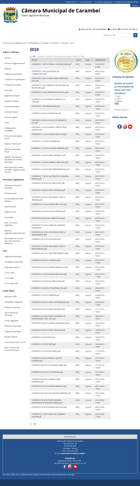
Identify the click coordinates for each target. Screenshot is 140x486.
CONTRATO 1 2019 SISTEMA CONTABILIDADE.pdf (51, 64)
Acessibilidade (101, 29)
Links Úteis (8, 290)
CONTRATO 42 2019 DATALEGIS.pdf (46, 351)
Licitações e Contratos (50, 43)
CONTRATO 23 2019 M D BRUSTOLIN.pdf (48, 218)
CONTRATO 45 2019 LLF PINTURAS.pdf (47, 372)
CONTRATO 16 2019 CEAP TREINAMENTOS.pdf (50, 169)
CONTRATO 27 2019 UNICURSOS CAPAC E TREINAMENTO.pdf (48, 247)
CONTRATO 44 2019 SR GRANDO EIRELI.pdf (49, 365)
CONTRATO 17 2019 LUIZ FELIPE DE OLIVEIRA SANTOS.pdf (50, 177)
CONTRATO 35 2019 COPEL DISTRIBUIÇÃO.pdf (50, 302)
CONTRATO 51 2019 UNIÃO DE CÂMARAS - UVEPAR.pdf (49, 415)
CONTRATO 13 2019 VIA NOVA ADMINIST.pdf (50, 148)
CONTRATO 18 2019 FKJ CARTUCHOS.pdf (48, 183)
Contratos (64, 43)
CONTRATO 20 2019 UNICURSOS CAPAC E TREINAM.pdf (48, 198)
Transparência (85, 2)
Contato (113, 29)
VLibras (134, 29)
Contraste (124, 29)
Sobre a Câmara (11, 52)
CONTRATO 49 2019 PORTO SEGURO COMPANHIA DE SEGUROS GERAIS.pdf (47, 401)
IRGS (34, 56)
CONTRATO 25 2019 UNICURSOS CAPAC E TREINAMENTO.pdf (48, 233)
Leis (5, 250)
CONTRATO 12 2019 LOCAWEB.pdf (46, 141)
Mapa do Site (86, 29)
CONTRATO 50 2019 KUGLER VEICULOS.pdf (49, 407)
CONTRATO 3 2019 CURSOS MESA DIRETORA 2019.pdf (50, 79)
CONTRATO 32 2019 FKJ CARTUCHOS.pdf (48, 281)
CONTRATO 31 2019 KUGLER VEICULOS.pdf (49, 274)
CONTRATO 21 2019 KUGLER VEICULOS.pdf (49, 204)
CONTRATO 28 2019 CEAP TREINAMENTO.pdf (50, 253)
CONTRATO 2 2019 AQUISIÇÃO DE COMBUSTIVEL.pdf (45, 72)
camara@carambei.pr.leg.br (73, 453)
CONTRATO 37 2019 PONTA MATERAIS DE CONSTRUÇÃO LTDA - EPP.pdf (48, 317)
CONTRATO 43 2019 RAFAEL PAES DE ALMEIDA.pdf (47, 359)
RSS (34, 424)
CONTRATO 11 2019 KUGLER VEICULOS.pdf (49, 134)
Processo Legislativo (13, 179)
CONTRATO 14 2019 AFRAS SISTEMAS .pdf (48, 155)
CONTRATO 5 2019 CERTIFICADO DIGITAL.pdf (50, 92)
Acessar (135, 5)
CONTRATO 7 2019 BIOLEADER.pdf (46, 106)
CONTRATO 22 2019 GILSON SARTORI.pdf (48, 211)
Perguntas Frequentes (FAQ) (126, 2)
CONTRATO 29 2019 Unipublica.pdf (46, 260)
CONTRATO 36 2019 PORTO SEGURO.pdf (48, 309)
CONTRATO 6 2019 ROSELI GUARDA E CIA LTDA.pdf (48, 100)
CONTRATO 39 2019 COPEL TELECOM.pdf (48, 330)
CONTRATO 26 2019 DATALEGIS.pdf (46, 239)
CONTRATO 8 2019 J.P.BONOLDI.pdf (46, 113)
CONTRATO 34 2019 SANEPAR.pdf (45, 295)
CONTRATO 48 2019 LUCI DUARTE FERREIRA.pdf (51, 393)
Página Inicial (71, 2)
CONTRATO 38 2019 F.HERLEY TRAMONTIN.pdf (51, 323)
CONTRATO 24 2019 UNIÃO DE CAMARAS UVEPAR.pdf (48, 226)
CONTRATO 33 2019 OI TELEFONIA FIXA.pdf (49, 288)
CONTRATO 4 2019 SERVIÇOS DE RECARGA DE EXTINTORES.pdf (50, 86)
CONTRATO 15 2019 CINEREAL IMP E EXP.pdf (50, 162)
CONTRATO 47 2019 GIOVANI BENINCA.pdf (49, 386)
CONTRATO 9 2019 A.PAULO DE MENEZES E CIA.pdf (49, 121)
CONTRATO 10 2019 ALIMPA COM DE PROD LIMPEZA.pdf (49, 128)
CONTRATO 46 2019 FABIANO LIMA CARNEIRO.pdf (46, 380)
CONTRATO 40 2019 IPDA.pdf (43, 337)
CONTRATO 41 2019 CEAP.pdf (44, 344)
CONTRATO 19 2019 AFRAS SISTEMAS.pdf (48, 190)
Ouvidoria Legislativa (103, 2)
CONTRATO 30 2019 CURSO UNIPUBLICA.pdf (50, 267)
